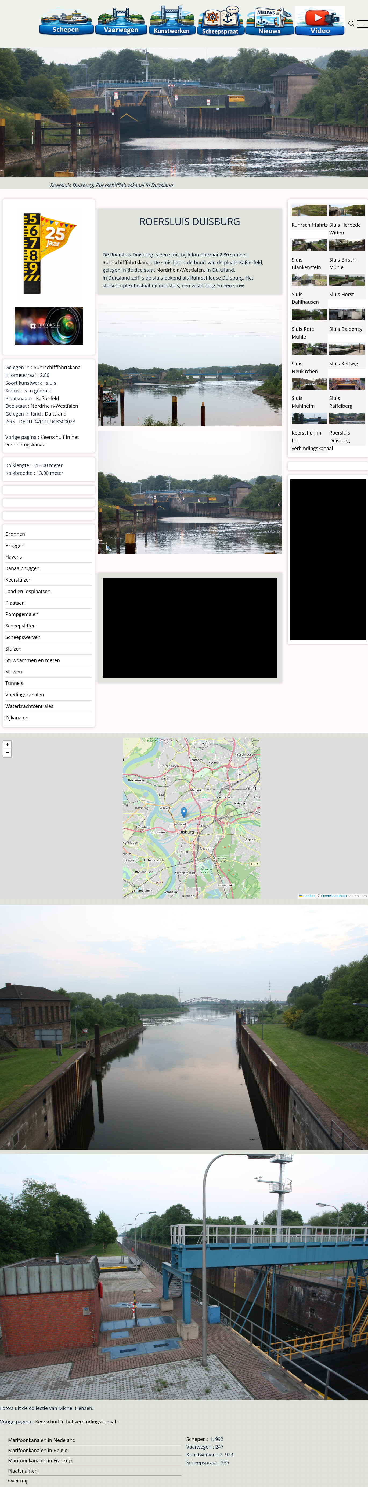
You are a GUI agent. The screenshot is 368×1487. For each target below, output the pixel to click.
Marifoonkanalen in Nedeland (41, 1440)
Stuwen (13, 671)
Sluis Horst (341, 294)
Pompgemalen (21, 614)
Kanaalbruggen (22, 568)
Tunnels (14, 683)
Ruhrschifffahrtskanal (127, 262)
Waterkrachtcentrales (29, 706)
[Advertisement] (188, 628)
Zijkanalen (16, 717)
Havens (13, 556)
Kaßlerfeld (47, 398)
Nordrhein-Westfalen (180, 270)
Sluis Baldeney (345, 329)
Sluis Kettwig (343, 363)
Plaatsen (15, 603)
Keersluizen (18, 580)
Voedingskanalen (24, 694)
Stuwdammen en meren (32, 660)
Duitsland (56, 413)
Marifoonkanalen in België (37, 1450)
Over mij (17, 1480)
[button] (184, 812)
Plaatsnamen (23, 1470)
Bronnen (15, 534)
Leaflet (307, 896)
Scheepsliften (20, 625)
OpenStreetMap (334, 896)
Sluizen (13, 648)
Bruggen (14, 545)
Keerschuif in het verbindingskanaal (75, 1421)
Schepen (196, 1439)
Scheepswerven (23, 637)
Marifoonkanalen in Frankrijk (40, 1460)
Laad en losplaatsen (27, 591)
